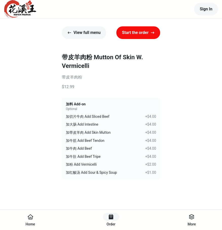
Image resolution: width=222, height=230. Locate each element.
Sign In (206, 9)
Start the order (138, 32)
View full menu (84, 32)
